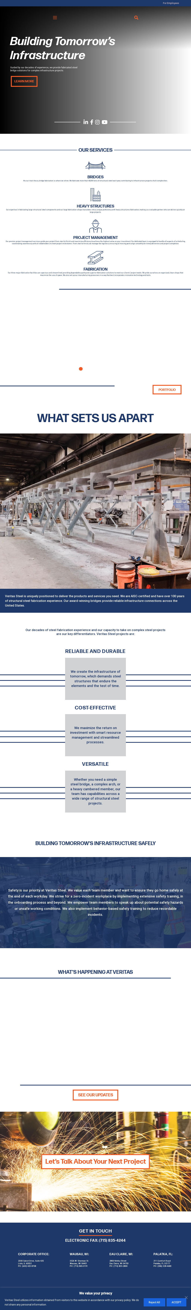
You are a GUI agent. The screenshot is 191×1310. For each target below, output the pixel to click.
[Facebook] (91, 122)
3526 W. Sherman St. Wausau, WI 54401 (79, 1260)
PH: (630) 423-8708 (27, 1264)
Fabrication (95, 267)
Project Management (95, 236)
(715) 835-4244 (112, 1239)
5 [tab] (110, 367)
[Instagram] (97, 122)
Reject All (153, 1302)
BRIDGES (95, 177)
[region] (95, 1299)
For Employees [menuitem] (173, 3)
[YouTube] (105, 122)
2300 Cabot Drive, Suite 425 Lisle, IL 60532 (31, 1260)
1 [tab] (80, 367)
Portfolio (166, 388)
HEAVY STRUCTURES (96, 205)
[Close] (187, 1291)
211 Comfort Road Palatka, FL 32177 (162, 1260)
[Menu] (55, 17)
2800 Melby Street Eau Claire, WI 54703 (119, 1260)
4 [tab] (103, 367)
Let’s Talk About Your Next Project (95, 1160)
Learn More (23, 81)
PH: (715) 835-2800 (118, 1264)
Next (178, 335)
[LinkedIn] (85, 122)
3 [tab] (95, 367)
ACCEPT (176, 1302)
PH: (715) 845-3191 (79, 1264)
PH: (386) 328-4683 (162, 1264)
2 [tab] (88, 367)
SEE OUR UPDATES (95, 1093)
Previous (12, 335)
